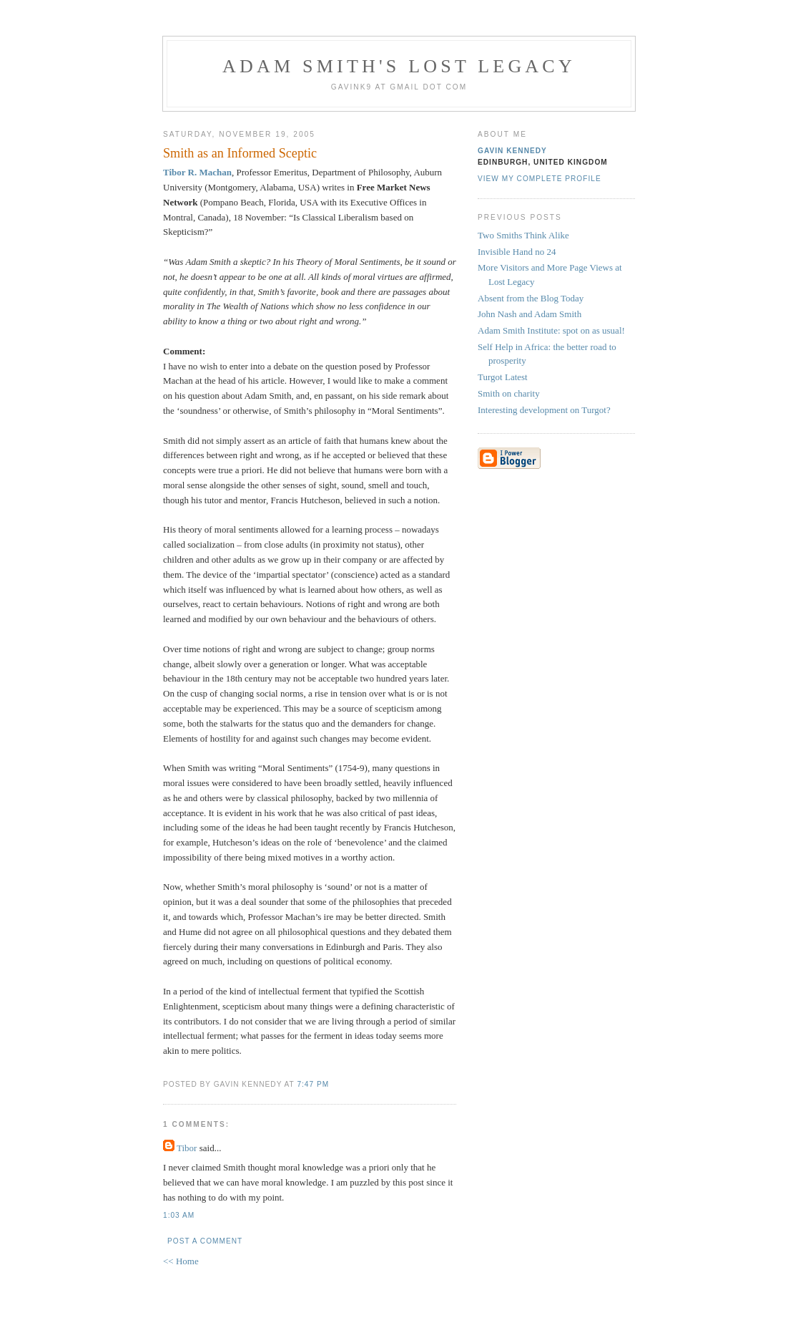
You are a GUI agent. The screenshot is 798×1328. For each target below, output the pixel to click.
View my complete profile (539, 179)
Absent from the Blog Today (530, 298)
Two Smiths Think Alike (523, 235)
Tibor (187, 1148)
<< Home (181, 1261)
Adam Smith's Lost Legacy (399, 66)
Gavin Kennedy (512, 151)
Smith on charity (509, 393)
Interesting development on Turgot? (544, 409)
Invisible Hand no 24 (517, 251)
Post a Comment (204, 1241)
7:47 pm (313, 1084)
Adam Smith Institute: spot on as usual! (551, 330)
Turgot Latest (503, 377)
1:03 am (178, 1215)
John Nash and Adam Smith (529, 314)
